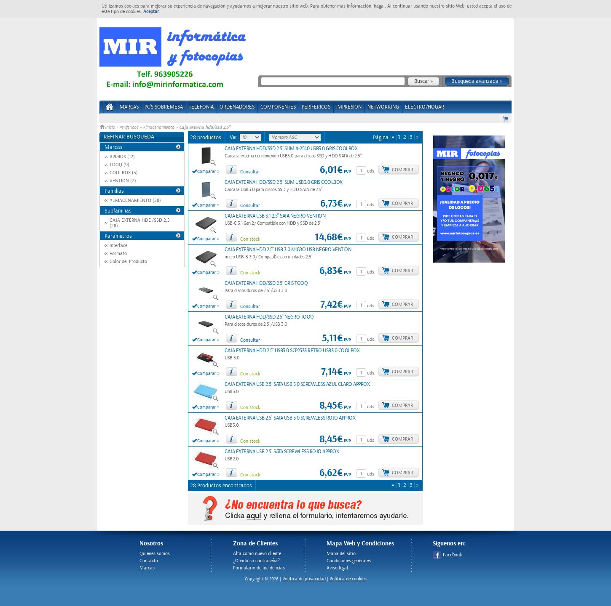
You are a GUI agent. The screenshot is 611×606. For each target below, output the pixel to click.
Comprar (402, 170)
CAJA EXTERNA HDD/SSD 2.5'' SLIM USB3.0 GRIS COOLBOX (284, 182)
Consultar (250, 172)
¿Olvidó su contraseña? (256, 560)
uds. (371, 171)
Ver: (235, 137)
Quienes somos (154, 553)
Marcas (129, 107)
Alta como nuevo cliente (257, 553)
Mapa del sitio (341, 553)
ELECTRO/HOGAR (424, 107)
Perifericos (128, 127)
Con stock (250, 239)
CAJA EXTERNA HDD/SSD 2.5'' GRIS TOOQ (266, 283)
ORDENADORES (237, 107)
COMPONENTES (278, 107)
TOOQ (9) (119, 164)
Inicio (107, 127)
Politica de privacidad (304, 579)
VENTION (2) (123, 180)
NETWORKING (383, 107)
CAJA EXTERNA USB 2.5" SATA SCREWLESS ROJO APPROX (282, 452)
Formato (118, 253)
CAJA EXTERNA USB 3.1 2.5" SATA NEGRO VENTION (275, 216)
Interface (118, 245)
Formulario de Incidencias (259, 568)
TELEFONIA (201, 107)
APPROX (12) (122, 156)
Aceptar (151, 11)
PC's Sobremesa (164, 107)
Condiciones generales (349, 560)
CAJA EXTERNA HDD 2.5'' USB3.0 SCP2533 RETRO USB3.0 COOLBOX (292, 351)
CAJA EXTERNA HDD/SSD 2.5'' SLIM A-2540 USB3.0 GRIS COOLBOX (291, 149)
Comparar (206, 171)
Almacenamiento (158, 127)
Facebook (447, 555)
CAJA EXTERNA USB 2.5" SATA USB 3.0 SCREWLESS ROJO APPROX (290, 418)
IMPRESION (349, 107)
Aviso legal (337, 568)
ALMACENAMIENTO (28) (135, 200)
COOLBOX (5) (124, 172)
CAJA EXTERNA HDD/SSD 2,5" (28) (141, 223)
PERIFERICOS (316, 107)
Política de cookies (348, 579)
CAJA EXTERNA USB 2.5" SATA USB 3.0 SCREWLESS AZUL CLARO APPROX (297, 384)
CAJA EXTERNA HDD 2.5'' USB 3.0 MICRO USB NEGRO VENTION (288, 250)
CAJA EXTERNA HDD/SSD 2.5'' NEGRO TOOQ (269, 317)
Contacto (148, 560)
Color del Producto (128, 261)
